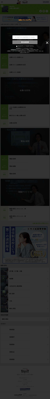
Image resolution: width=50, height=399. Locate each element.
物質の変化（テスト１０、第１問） (17, 209)
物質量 (11, 278)
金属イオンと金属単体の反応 (17, 64)
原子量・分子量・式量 (15, 271)
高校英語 (11, 329)
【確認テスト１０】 (25, 192)
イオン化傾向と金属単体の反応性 (17, 108)
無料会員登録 (46, 2)
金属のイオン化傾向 (25, 40)
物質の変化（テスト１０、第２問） (17, 217)
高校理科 (11, 344)
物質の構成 (5, 319)
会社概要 (25, 379)
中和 (10, 301)
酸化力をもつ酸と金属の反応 (17, 115)
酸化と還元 (12, 308)
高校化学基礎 (4, 315)
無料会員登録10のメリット (25, 377)
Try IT (25, 2)
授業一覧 (25, 384)
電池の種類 (12, 166)
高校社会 (11, 352)
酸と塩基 (11, 293)
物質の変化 (4, 265)
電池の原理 (25, 141)
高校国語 (11, 359)
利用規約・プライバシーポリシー (25, 381)
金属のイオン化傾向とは (16, 57)
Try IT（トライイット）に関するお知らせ (25, 386)
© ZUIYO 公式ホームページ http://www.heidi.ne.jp (25, 394)
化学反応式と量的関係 (15, 286)
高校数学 (11, 337)
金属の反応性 (25, 90)
